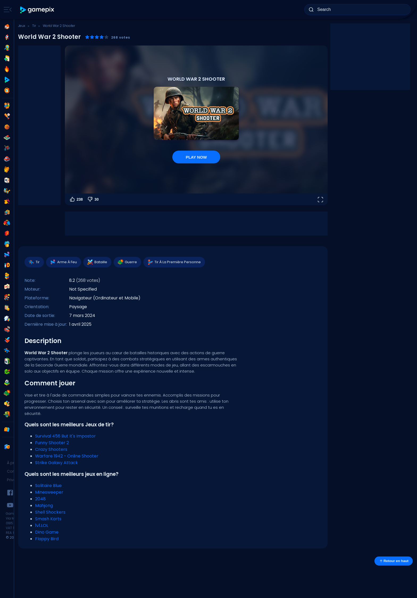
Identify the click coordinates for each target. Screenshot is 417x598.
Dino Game (47, 532)
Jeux (21, 25)
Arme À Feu (63, 262)
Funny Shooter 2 (52, 443)
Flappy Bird (47, 539)
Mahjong (44, 505)
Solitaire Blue (48, 485)
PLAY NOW (196, 157)
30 (93, 199)
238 (76, 199)
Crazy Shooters (51, 449)
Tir (34, 25)
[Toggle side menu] (6, 9)
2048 (40, 499)
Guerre (127, 262)
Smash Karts (48, 519)
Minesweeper (49, 492)
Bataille (97, 262)
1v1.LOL (41, 525)
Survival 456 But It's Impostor (65, 436)
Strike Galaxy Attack (56, 463)
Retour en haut (393, 561)
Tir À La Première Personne (174, 262)
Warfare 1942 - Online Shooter (66, 456)
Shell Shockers (50, 512)
